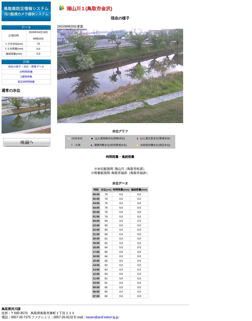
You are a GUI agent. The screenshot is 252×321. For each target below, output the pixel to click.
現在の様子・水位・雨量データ (26, 66)
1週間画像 (26, 76)
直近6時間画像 (26, 81)
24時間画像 (26, 71)
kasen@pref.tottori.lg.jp (102, 317)
